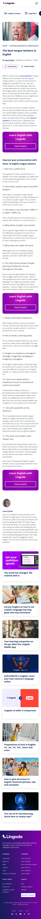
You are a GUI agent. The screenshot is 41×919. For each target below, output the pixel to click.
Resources (6, 887)
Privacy (21, 910)
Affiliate (23, 890)
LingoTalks (31, 13)
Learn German (26, 858)
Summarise (10, 66)
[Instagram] (28, 914)
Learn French (25, 867)
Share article (27, 66)
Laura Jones (9, 60)
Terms (27, 910)
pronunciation (25, 76)
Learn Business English (29, 864)
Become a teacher (28, 895)
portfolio (5, 542)
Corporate (5, 858)
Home (4, 45)
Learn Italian (25, 873)
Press (4, 870)
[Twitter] (16, 914)
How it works (21, 146)
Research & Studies (9, 873)
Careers (5, 867)
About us (5, 861)
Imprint (14, 910)
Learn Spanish (26, 870)
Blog (4, 864)
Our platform (7, 884)
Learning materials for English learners (25, 45)
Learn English (25, 861)
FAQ (22, 884)
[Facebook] (24, 914)
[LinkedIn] (12, 914)
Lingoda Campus (12, 13)
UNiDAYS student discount (8, 891)
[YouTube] (20, 914)
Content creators (27, 887)
